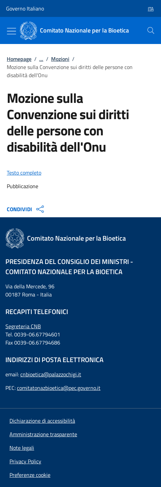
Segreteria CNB (23, 326)
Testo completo (24, 173)
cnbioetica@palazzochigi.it (50, 374)
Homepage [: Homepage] (19, 59)
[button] (148, 8)
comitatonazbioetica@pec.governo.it (58, 388)
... (41, 59)
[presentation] (151, 30)
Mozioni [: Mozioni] (60, 59)
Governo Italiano (25, 8)
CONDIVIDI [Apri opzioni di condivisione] (26, 209)
